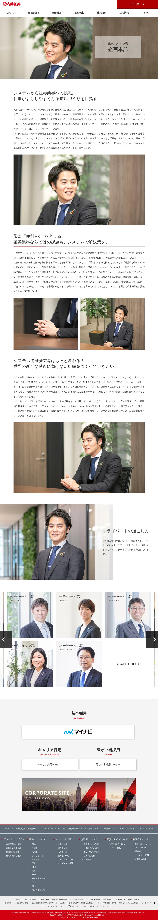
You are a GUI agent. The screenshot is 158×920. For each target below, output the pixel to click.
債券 (34, 871)
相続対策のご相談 (13, 856)
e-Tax (122, 829)
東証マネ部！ (130, 829)
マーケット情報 (63, 839)
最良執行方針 (108, 900)
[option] (29, 639)
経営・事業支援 (38, 878)
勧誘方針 (19, 900)
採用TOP (11, 12)
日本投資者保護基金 (75, 829)
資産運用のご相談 (13, 844)
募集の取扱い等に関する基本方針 (81, 903)
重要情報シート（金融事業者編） (17, 903)
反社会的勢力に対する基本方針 (43, 903)
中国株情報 (62, 844)
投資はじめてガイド (117, 839)
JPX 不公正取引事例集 (145, 829)
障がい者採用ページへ (108, 764)
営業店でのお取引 (91, 844)
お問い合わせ (141, 859)
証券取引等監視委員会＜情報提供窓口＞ (25, 829)
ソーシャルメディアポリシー (54, 906)
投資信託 (35, 859)
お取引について (89, 839)
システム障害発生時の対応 (106, 903)
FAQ (146, 12)
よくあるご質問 (142, 855)
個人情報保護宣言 (76, 900)
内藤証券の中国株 (13, 848)
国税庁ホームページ (110, 829)
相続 (34, 886)
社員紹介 (101, 12)
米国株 (35, 852)
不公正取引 (62, 903)
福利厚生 (79, 12)
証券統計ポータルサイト (93, 829)
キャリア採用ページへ (49, 764)
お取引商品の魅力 (117, 844)
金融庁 (7, 829)
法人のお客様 (89, 856)
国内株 (35, 844)
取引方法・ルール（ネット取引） (142, 846)
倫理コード (45, 900)
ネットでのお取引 (91, 852)
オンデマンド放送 (65, 863)
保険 (34, 882)
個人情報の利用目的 (93, 900)
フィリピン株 (37, 856)
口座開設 (87, 859)
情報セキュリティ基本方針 (129, 903)
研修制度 (56, 12)
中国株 (35, 848)
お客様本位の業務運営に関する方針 (129, 900)
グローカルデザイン (13, 839)
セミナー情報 (115, 848)
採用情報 (124, 12)
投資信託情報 (63, 856)
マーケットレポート (66, 859)
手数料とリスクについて (77, 906)
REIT (34, 867)
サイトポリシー (147, 903)
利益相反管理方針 (31, 900)
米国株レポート (64, 852)
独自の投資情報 (12, 852)
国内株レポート (64, 848)
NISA (34, 875)
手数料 (138, 851)
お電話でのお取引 (91, 848)
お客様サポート (141, 839)
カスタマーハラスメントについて (101, 906)
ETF (33, 863)
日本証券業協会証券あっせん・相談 (54, 829)
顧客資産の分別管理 (59, 900)
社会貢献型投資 (38, 890)
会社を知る (34, 12)
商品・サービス (37, 839)
